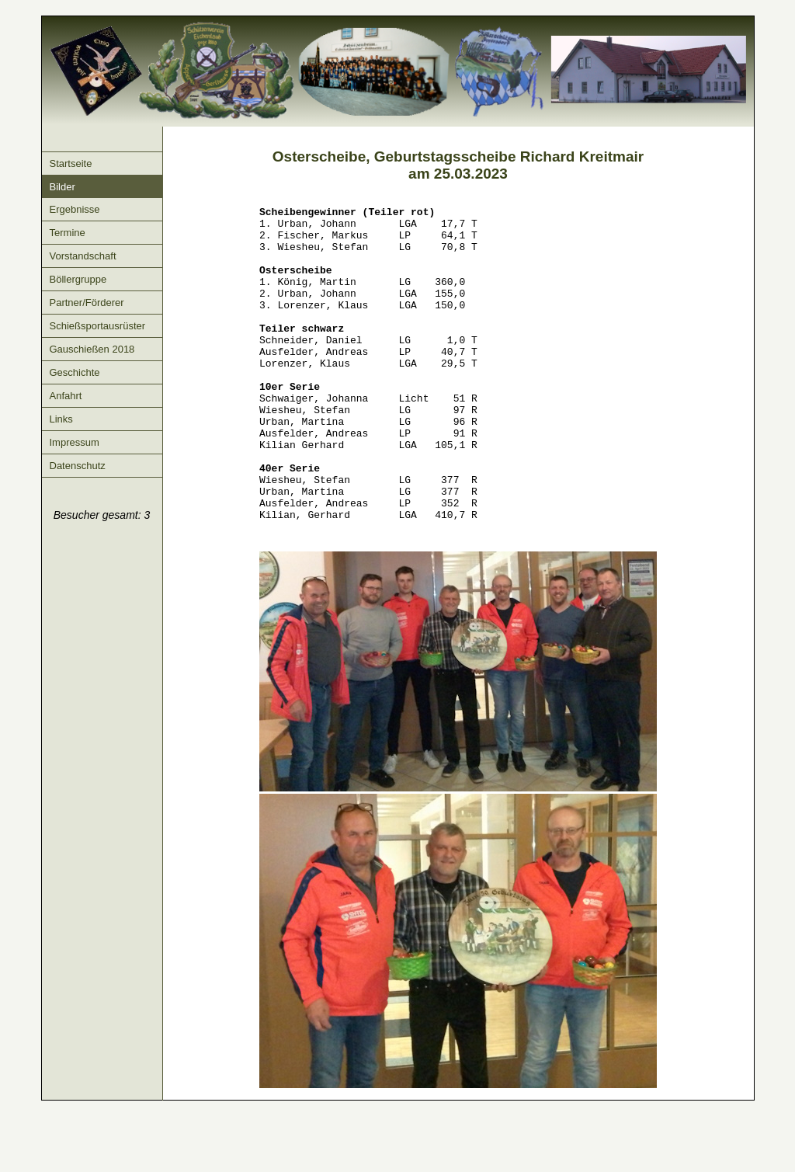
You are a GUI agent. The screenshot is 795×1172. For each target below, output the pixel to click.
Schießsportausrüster (98, 326)
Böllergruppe (78, 279)
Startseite (71, 163)
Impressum (74, 442)
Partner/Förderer (87, 302)
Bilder (62, 187)
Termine (67, 232)
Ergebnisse (75, 209)
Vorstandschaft (83, 256)
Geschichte (75, 372)
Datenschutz (78, 465)
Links (61, 419)
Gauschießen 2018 (92, 349)
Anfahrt (66, 396)
